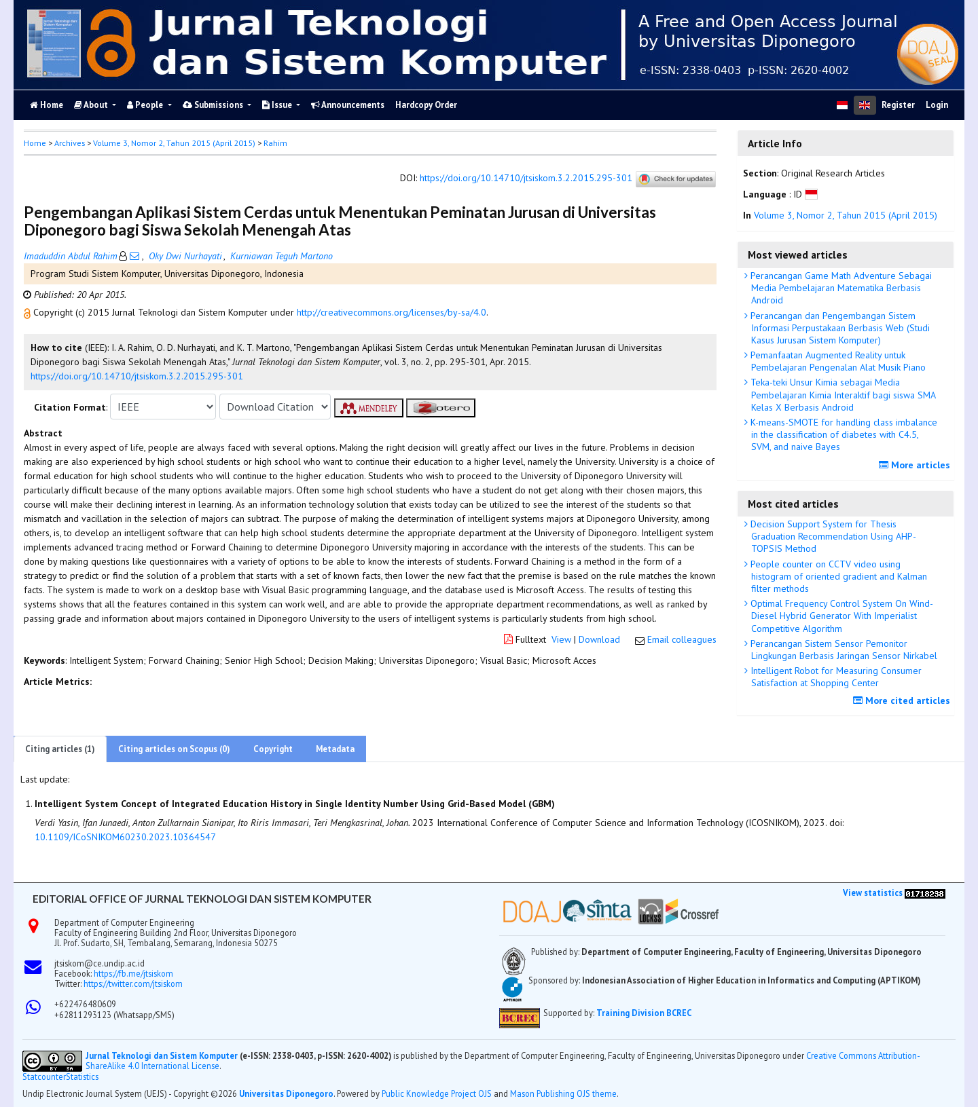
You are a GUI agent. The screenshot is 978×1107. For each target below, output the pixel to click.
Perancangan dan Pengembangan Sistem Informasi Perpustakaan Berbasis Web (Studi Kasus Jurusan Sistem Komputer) (839, 327)
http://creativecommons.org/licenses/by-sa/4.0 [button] (391, 312)
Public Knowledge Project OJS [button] (437, 1093)
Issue (278, 105)
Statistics (82, 1077)
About (92, 105)
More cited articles (903, 700)
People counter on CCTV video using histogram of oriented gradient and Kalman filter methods (837, 576)
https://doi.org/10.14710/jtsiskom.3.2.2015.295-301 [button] (137, 376)
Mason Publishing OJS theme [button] (563, 1093)
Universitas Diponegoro (286, 1093)
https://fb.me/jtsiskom (133, 973)
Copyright (273, 749)
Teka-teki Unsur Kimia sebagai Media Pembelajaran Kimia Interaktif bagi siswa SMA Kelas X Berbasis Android (842, 394)
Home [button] (35, 143)
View (561, 639)
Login (937, 105)
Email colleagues (682, 639)
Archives (69, 143)
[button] (28, 312)
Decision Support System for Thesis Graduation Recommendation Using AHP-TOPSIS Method (832, 536)
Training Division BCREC (643, 1012)
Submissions (214, 105)
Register (898, 105)
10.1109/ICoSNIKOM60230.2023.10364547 (125, 837)
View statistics (873, 892)
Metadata (335, 749)
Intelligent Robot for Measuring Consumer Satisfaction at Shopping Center (835, 676)
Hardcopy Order (426, 105)
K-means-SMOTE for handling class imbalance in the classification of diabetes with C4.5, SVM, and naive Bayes (842, 434)
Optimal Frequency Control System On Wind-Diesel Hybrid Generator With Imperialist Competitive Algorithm (840, 615)
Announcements (347, 105)
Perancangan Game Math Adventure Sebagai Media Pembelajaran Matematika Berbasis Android (840, 287)
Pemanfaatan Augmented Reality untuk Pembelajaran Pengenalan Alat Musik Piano (837, 361)
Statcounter (44, 1076)
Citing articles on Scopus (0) (174, 749)
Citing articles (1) (60, 749)
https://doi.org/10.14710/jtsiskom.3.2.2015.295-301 (526, 178)
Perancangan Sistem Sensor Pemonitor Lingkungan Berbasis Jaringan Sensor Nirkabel (842, 649)
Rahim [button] (275, 143)
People (146, 105)
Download (599, 639)
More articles (916, 465)
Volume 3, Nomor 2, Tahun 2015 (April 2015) (174, 143)
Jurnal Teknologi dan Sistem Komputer (163, 1055)
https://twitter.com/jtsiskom (133, 983)
